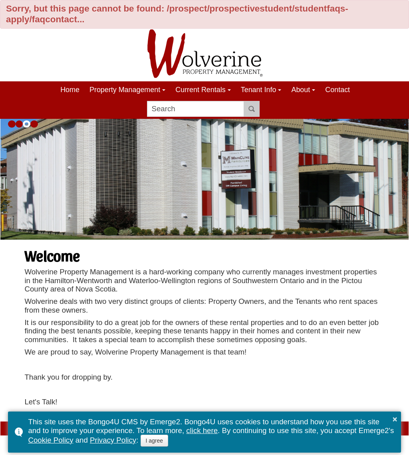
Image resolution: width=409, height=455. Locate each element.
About (300, 90)
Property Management (124, 90)
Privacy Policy (113, 440)
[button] (12, 124)
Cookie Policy (50, 440)
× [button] (395, 419)
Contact (337, 90)
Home (69, 90)
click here (202, 430)
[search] (195, 109)
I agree (154, 440)
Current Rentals (200, 90)
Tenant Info (258, 90)
